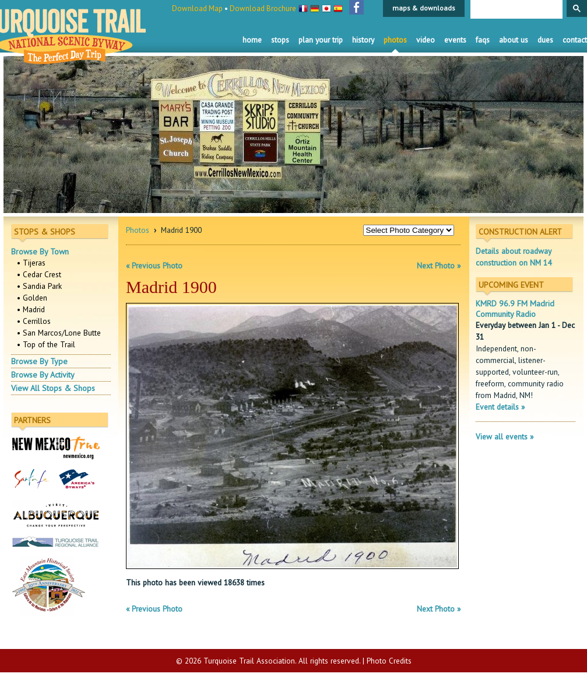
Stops (280, 39)
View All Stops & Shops (53, 388)
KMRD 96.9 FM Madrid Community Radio (515, 308)
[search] (515, 10)
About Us (513, 39)
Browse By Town (40, 251)
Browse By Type (39, 361)
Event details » (500, 407)
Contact (575, 39)
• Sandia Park (39, 286)
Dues (545, 39)
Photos (395, 39)
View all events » (504, 436)
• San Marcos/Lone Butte (59, 332)
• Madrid (31, 309)
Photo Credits (389, 660)
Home (252, 39)
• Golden (32, 297)
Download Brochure (263, 8)
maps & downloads (423, 8)
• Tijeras (31, 262)
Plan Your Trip (320, 39)
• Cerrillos (34, 321)
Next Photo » (439, 265)
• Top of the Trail (46, 344)
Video (425, 39)
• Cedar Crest (39, 274)
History (363, 39)
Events (455, 39)
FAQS (483, 39)
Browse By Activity (43, 374)
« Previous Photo (154, 265)
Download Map (197, 8)
